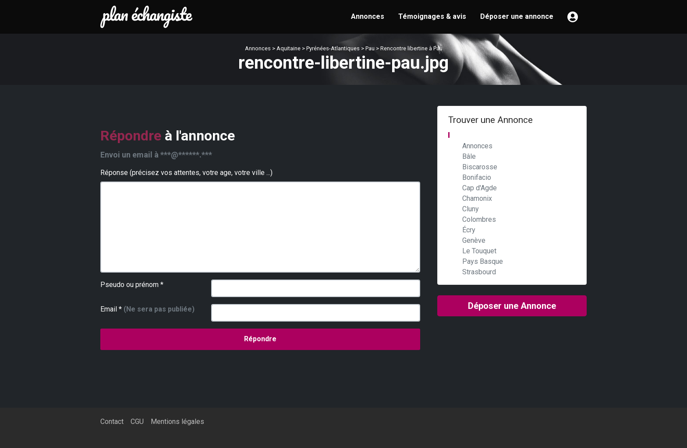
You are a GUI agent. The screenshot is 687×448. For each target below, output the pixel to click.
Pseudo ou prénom (131, 284)
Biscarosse (479, 167)
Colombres (479, 219)
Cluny (470, 209)
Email (147, 309)
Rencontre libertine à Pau (411, 48)
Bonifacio (476, 177)
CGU (137, 421)
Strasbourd (479, 272)
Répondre (260, 339)
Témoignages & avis (432, 16)
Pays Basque (482, 261)
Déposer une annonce (516, 16)
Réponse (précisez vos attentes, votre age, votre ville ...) (186, 172)
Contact (112, 421)
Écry (468, 230)
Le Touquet (479, 251)
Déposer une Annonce (512, 306)
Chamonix (477, 198)
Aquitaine (288, 48)
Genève (473, 240)
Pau (370, 48)
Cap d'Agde (479, 188)
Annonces (367, 16)
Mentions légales (177, 421)
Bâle (469, 156)
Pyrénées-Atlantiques (333, 48)
